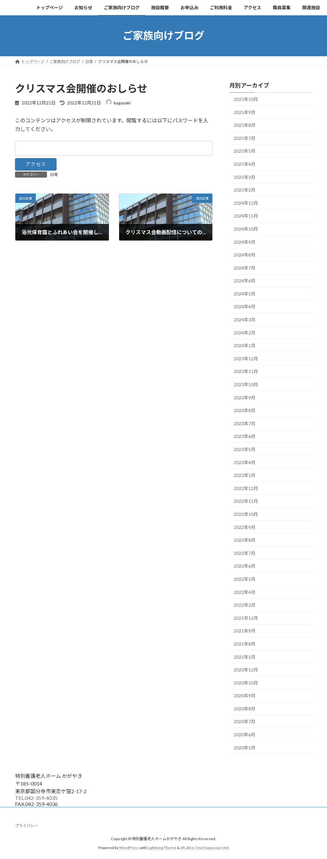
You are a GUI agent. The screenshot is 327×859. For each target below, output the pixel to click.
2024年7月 (244, 267)
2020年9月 (244, 695)
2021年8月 (244, 644)
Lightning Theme (162, 847)
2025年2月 (244, 190)
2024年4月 (244, 306)
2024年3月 (244, 319)
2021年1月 (244, 656)
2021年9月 (244, 630)
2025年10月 (246, 99)
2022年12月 (246, 488)
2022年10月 (246, 514)
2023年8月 (244, 410)
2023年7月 (244, 423)
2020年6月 (244, 734)
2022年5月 (244, 579)
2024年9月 (244, 241)
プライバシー (26, 825)
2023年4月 (244, 462)
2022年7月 (244, 553)
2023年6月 (244, 436)
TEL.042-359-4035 (36, 798)
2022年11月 (246, 501)
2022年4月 (244, 591)
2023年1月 (244, 475)
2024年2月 (244, 332)
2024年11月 (246, 216)
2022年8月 (244, 540)
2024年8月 (244, 254)
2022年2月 (244, 605)
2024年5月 (244, 293)
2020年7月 (244, 721)
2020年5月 (244, 747)
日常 (54, 174)
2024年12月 (246, 202)
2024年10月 (246, 229)
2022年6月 (244, 566)
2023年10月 (246, 384)
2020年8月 (244, 708)
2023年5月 (244, 449)
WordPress (129, 847)
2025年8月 (244, 125)
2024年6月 (244, 280)
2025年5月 (244, 151)
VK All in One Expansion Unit (204, 847)
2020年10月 (246, 682)
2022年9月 (244, 527)
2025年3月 (244, 177)
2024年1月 (244, 345)
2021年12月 (246, 617)
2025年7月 (244, 138)
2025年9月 (244, 112)
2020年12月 (246, 669)
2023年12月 (246, 358)
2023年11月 (246, 371)
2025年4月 (244, 164)
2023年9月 (244, 397)
